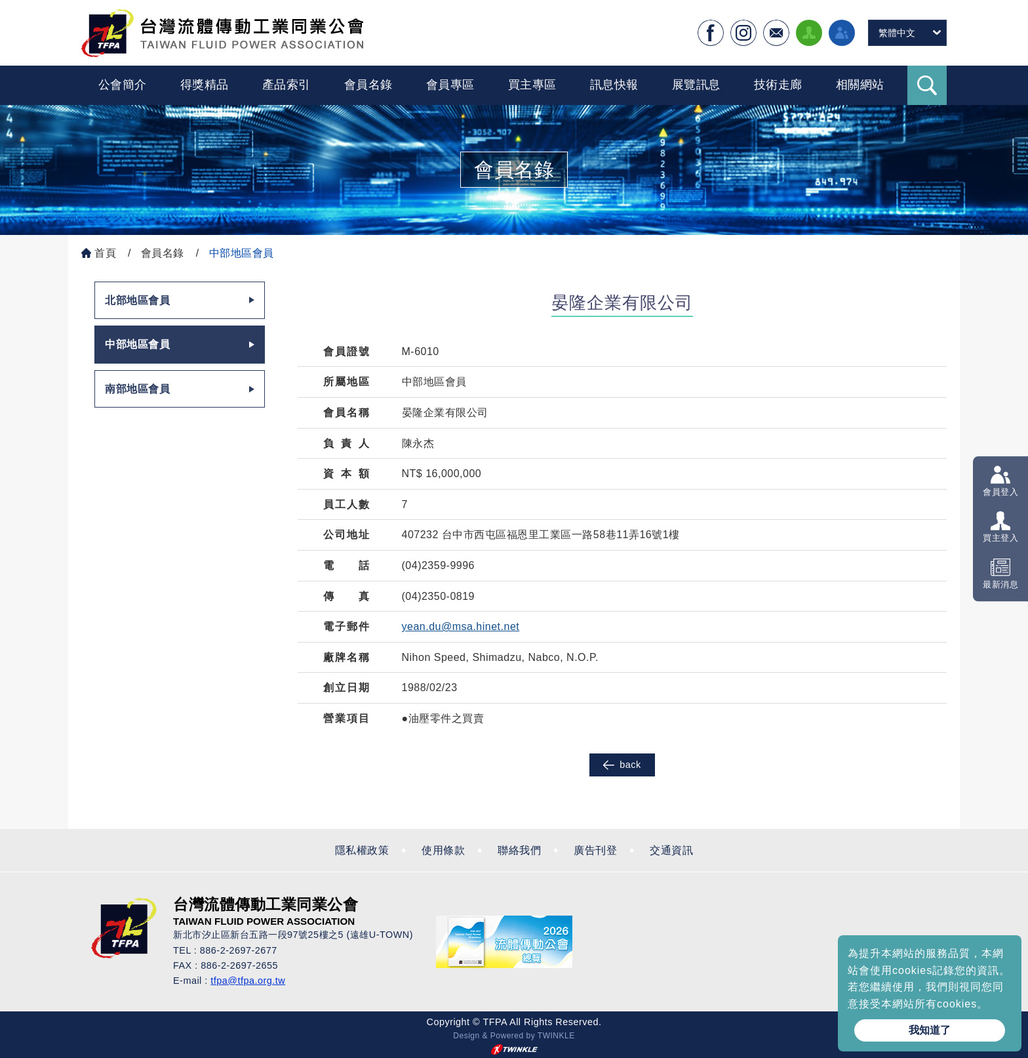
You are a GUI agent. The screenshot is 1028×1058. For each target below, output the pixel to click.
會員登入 (1000, 492)
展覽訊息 (696, 84)
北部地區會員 (137, 300)
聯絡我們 (519, 850)
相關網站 (860, 84)
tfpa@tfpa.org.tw (247, 980)
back (622, 765)
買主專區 (532, 84)
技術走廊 (778, 84)
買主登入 (1000, 538)
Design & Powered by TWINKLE (513, 1035)
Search (927, 85)
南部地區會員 (137, 388)
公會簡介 (122, 84)
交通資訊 (671, 850)
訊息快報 (614, 84)
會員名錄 (368, 84)
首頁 (105, 253)
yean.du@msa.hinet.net (461, 626)
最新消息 (1000, 584)
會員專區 (450, 84)
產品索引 (286, 84)
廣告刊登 (595, 850)
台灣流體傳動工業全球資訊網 (222, 33)
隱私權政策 (362, 850)
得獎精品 (204, 84)
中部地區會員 (241, 253)
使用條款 (443, 850)
